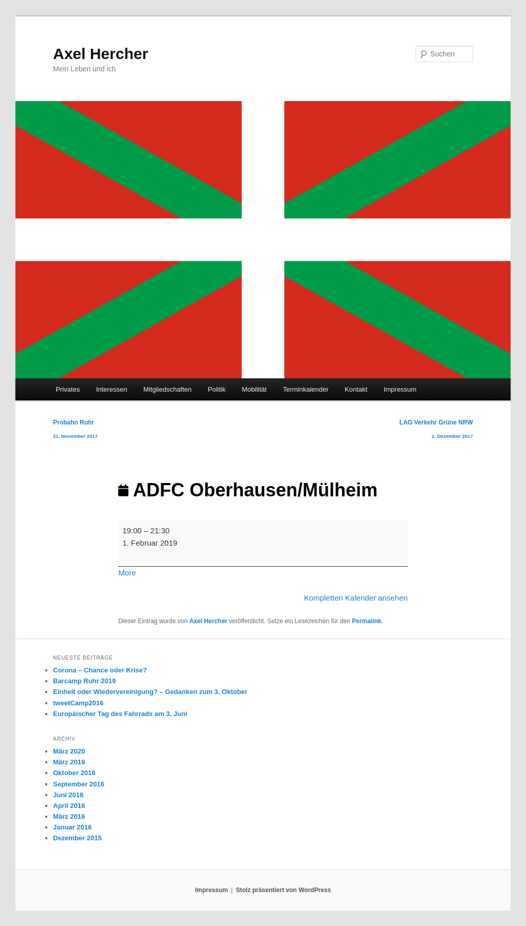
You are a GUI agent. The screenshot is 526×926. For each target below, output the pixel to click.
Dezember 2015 (77, 838)
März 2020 (69, 751)
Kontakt (356, 389)
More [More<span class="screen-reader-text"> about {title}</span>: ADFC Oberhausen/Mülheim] (127, 572)
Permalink (366, 621)
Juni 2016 (68, 795)
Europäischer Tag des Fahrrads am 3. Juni (120, 714)
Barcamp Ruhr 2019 (84, 681)
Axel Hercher (100, 53)
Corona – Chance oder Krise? (100, 670)
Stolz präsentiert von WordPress (283, 890)
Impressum (400, 389)
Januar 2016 (72, 827)
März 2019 (69, 762)
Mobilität (254, 389)
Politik (217, 389)
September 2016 (78, 784)
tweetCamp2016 (78, 703)
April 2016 (69, 805)
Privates (67, 389)
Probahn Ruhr (75, 431)
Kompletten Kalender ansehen (356, 597)
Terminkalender (306, 389)
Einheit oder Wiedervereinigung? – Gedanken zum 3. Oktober (150, 692)
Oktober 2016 (74, 773)
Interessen (111, 389)
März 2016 (69, 816)
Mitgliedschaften (167, 389)
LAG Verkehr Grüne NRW (436, 431)
